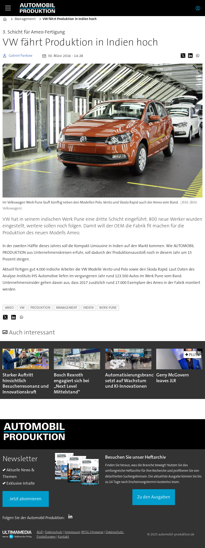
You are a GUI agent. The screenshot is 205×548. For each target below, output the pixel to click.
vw (22, 308)
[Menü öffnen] (8, 8)
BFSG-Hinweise (92, 532)
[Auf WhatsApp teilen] (198, 55)
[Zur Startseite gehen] (37, 8)
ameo (9, 308)
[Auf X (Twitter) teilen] (183, 55)
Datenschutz (53, 532)
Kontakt (63, 536)
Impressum (72, 532)
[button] (199, 352)
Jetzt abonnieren (25, 499)
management (66, 308)
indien (88, 308)
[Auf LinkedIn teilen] (191, 55)
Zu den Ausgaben (153, 497)
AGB (40, 532)
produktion (40, 308)
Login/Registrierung (199, 8)
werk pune (108, 308)
